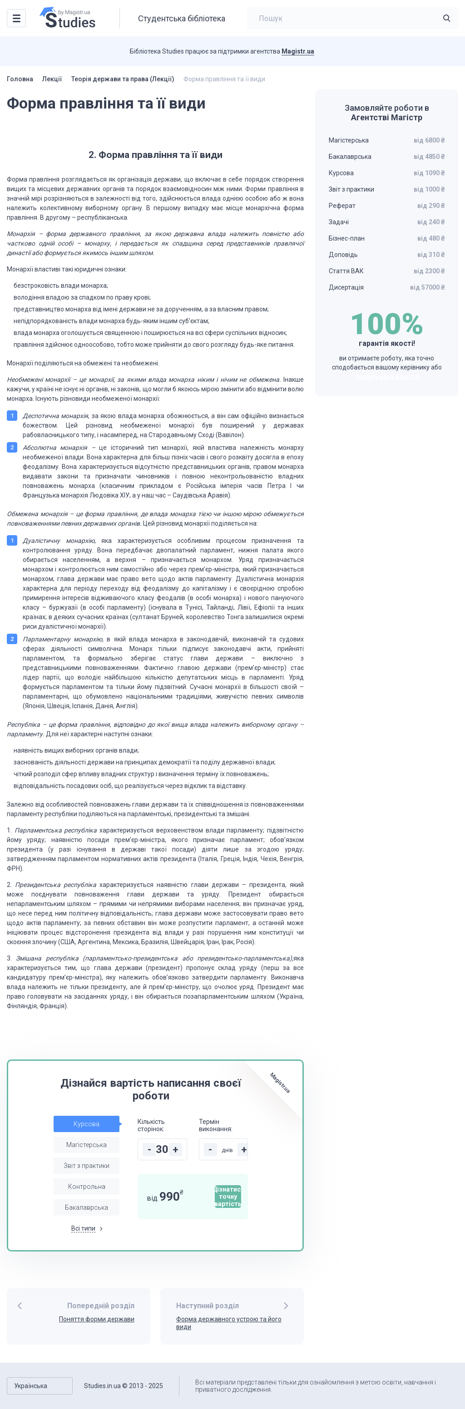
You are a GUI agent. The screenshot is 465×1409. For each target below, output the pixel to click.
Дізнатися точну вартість (228, 1196)
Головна (20, 79)
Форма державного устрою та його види (229, 1322)
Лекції (52, 79)
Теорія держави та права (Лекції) (122, 79)
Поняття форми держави (96, 1319)
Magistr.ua (298, 51)
